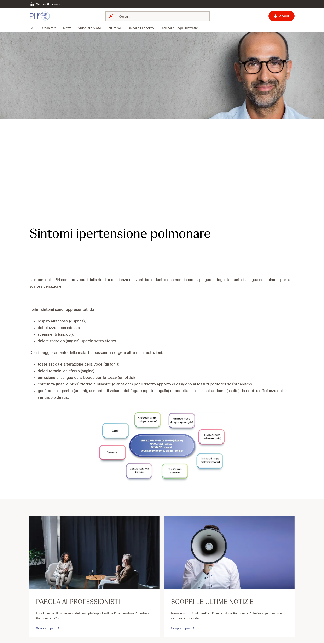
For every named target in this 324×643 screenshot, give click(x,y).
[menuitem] (34, 28)
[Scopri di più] (48, 628)
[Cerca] (160, 16)
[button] (162, 447)
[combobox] (157, 16)
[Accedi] (281, 16)
